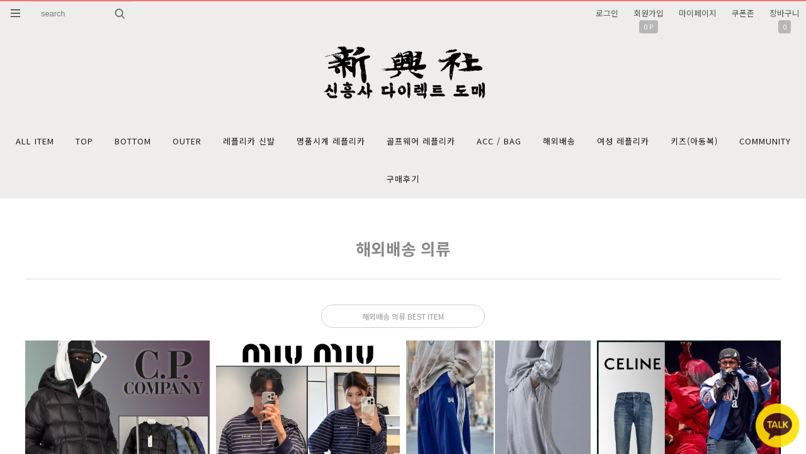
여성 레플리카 (623, 141)
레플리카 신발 (249, 141)
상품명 (31, 1)
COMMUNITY (765, 141)
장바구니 (784, 13)
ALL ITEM (35, 141)
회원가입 (648, 13)
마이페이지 (698, 13)
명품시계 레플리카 (331, 141)
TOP (84, 141)
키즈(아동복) (694, 141)
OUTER (187, 141)
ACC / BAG (499, 141)
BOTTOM (133, 141)
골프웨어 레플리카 (421, 141)
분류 (15, 13)
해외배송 (559, 141)
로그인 (607, 13)
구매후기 (403, 179)
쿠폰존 (743, 13)
